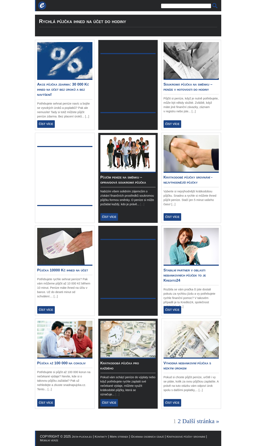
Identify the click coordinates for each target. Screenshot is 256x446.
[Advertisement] (96, 5)
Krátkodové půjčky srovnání (186, 436)
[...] (87, 116)
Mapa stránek (119, 436)
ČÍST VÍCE (46, 124)
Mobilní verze (49, 440)
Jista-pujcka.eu (82, 436)
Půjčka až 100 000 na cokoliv (61, 363)
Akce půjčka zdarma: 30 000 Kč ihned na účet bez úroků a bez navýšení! (63, 89)
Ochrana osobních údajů (147, 436)
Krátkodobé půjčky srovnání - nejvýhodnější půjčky (188, 179)
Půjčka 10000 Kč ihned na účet (62, 270)
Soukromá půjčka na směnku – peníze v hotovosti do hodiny (188, 86)
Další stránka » (200, 421)
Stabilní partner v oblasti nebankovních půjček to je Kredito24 (185, 275)
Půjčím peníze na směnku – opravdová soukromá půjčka (123, 179)
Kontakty (101, 436)
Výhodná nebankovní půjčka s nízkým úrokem (187, 365)
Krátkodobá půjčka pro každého (119, 365)
